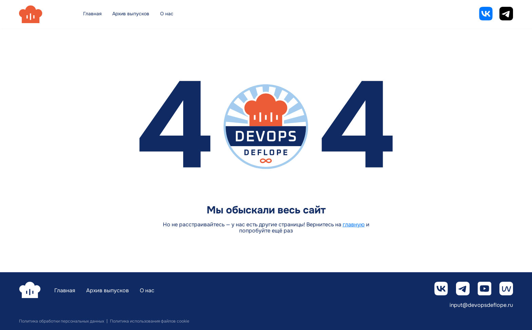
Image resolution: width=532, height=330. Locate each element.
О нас (166, 14)
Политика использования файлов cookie (149, 321)
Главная (92, 14)
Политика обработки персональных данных (61, 321)
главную (354, 224)
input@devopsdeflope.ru (481, 305)
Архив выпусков (130, 14)
